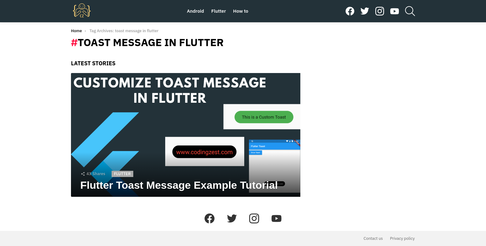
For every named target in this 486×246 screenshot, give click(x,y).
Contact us (373, 238)
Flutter (218, 11)
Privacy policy (402, 238)
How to (240, 11)
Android (195, 11)
